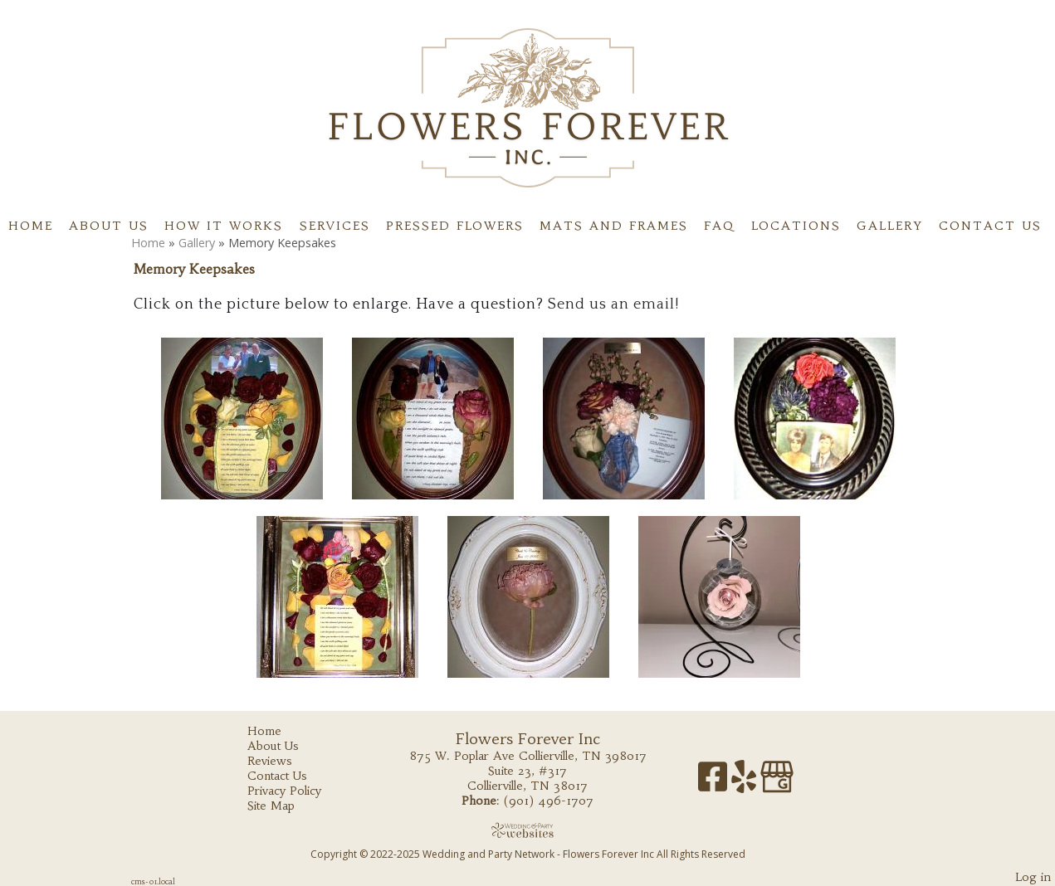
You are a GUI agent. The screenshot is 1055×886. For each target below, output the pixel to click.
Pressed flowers (455, 225)
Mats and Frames (614, 225)
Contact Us (990, 225)
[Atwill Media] (527, 830)
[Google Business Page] (777, 783)
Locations (796, 225)
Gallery (890, 225)
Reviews (282, 760)
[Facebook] (714, 783)
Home (30, 225)
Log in (1033, 876)
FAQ (719, 225)
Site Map (283, 805)
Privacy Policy (296, 790)
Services (335, 225)
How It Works (223, 225)
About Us (109, 225)
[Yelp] (745, 783)
